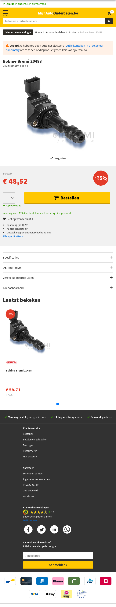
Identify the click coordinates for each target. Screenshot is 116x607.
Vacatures (28, 496)
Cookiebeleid (30, 490)
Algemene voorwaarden (36, 479)
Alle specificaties (13, 236)
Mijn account (30, 456)
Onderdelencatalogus (18, 32)
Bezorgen (28, 445)
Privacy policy (30, 485)
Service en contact (33, 473)
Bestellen (66, 198)
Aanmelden (58, 565)
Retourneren (30, 451)
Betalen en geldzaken (35, 439)
